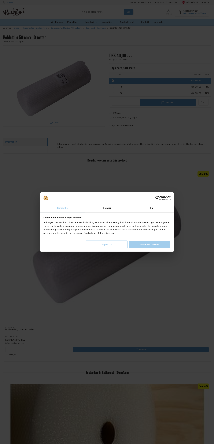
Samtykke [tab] (62, 208)
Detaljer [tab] (107, 208)
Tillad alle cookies (149, 244)
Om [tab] (151, 208)
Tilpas (107, 244)
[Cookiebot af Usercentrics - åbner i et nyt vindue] (158, 198)
